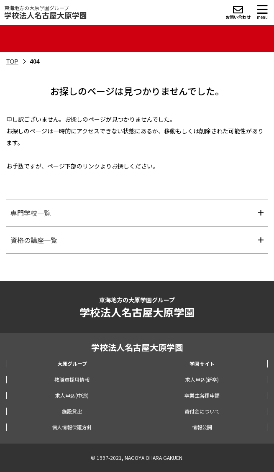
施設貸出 (72, 411)
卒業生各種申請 (202, 395)
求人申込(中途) (72, 395)
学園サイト (202, 363)
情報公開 (202, 427)
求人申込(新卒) (202, 379)
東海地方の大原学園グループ (45, 12)
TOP (12, 61)
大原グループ (72, 363)
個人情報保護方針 (72, 427)
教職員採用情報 (72, 379)
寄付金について (202, 411)
